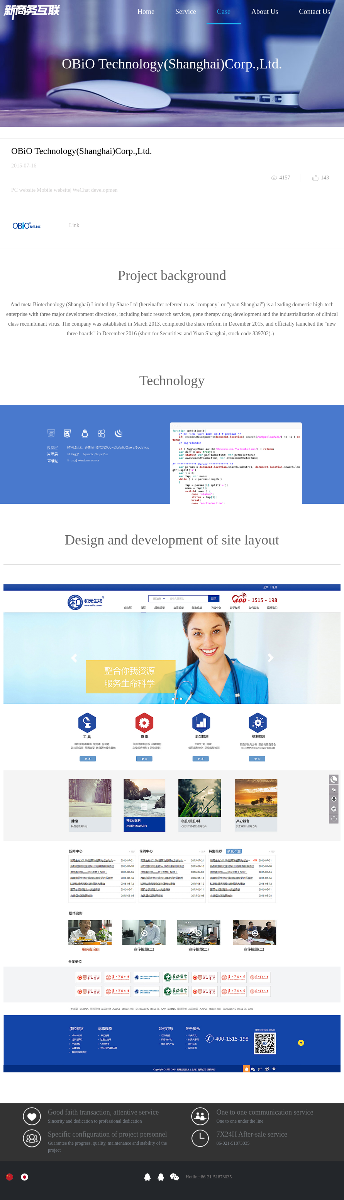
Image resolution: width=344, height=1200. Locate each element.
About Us (264, 11)
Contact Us (314, 11)
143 (325, 178)
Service (185, 11)
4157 (285, 178)
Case (223, 11)
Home (145, 11)
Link (74, 225)
